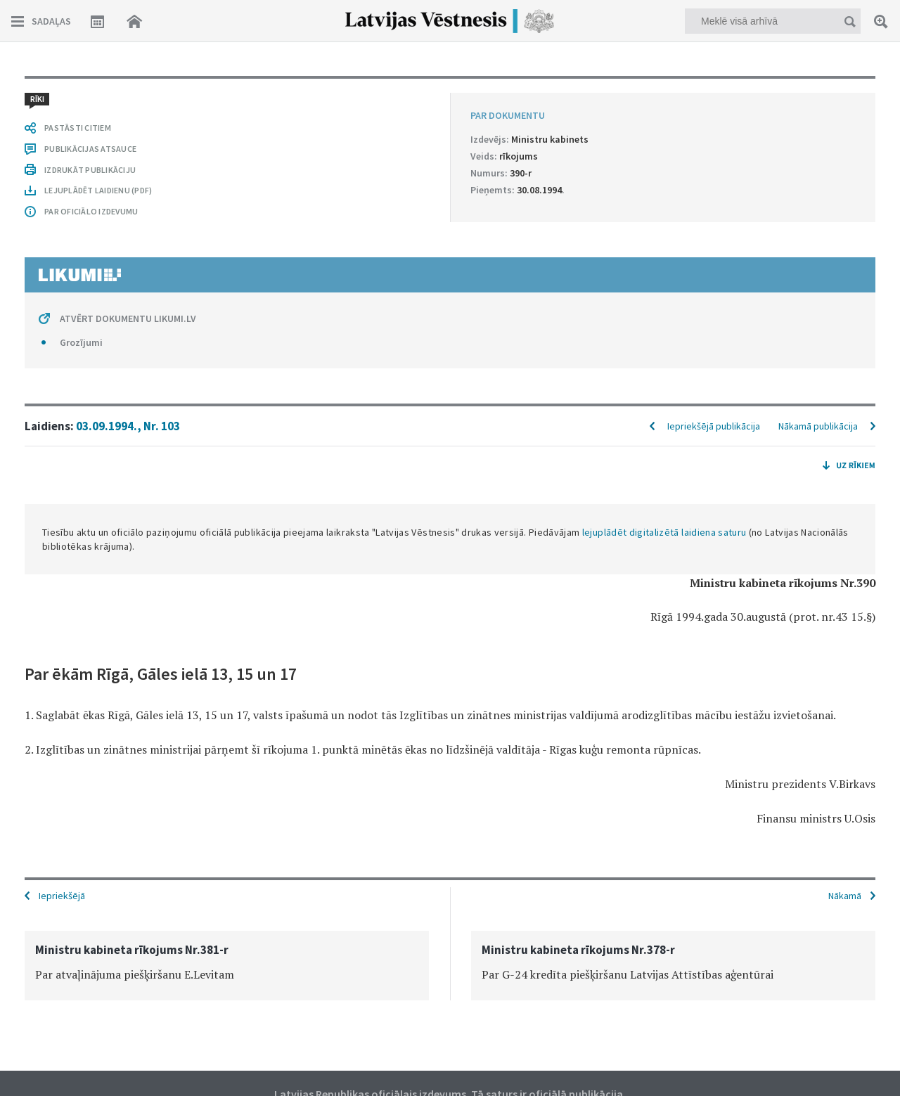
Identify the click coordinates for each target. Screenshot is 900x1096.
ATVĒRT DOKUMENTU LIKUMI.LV (128, 318)
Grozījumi (81, 342)
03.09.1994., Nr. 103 (128, 426)
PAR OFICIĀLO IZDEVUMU (91, 211)
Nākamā (844, 895)
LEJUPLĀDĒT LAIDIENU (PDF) (98, 190)
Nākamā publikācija (818, 426)
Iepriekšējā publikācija (713, 426)
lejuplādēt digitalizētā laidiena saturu (664, 532)
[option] (227, 965)
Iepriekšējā (62, 895)
